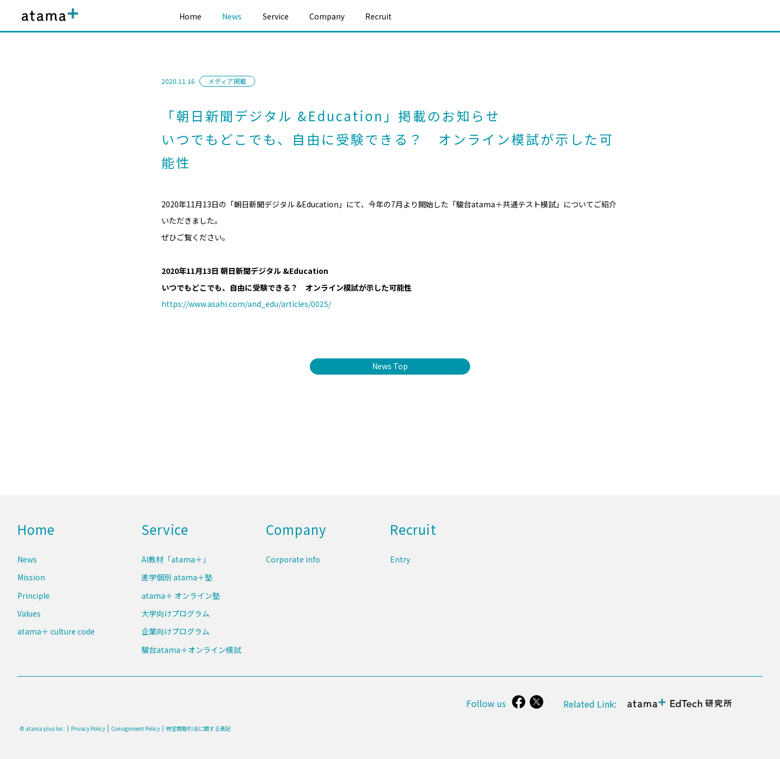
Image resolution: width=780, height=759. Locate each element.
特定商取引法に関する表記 (198, 728)
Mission (31, 583)
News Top (390, 366)
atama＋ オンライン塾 (180, 600)
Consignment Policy (135, 728)
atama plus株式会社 (47, 23)
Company (326, 16)
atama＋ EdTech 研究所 (680, 709)
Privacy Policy (88, 728)
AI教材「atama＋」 (175, 566)
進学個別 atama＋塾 (176, 583)
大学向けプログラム (175, 617)
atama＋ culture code (56, 633)
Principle (33, 600)
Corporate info (293, 566)
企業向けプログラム (175, 633)
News (232, 16)
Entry (400, 566)
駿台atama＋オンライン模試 (191, 650)
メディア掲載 (227, 81)
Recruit (378, 16)
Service (276, 16)
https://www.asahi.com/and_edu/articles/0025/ (246, 303)
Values (29, 617)
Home (190, 16)
